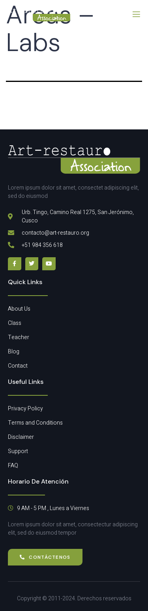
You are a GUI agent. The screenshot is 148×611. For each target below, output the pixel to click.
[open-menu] (135, 14)
